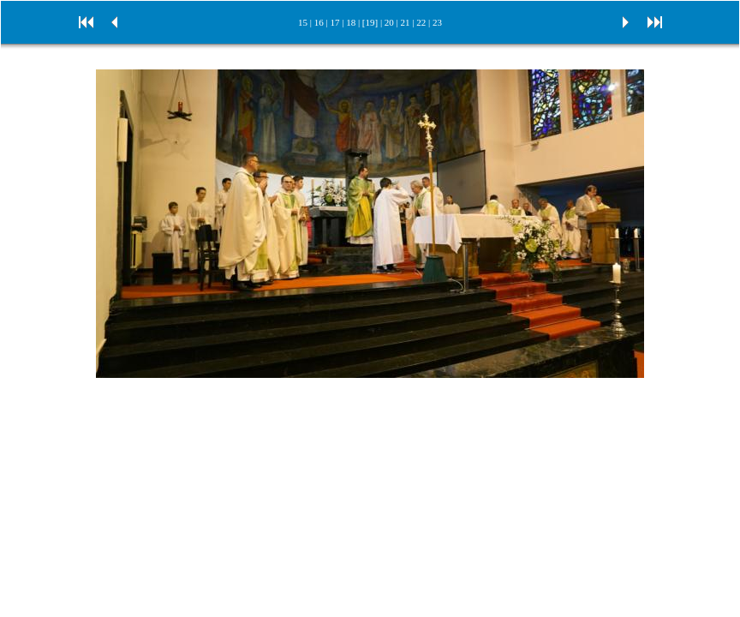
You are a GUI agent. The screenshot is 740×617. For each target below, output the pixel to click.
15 (302, 22)
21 (405, 22)
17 (334, 22)
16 (319, 22)
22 (421, 22)
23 (437, 22)
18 (350, 22)
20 (389, 22)
